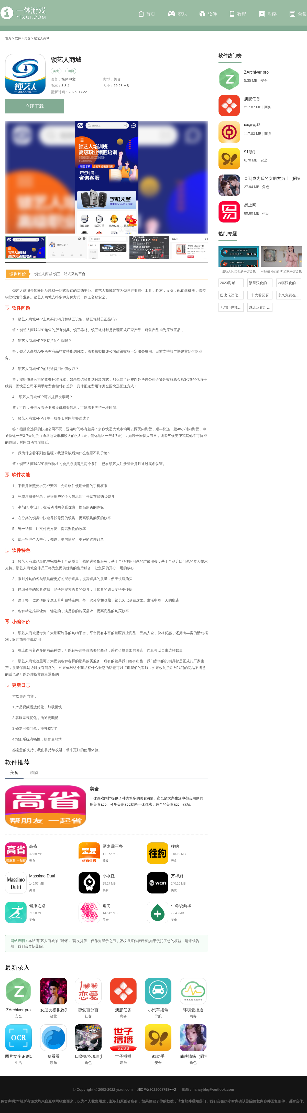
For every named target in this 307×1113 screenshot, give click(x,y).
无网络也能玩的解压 (232, 307)
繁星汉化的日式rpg (260, 283)
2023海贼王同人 (232, 283)
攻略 (268, 14)
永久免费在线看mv (289, 295)
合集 (298, 14)
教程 (238, 14)
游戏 (177, 13)
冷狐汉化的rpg (289, 283)
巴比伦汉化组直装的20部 (232, 295)
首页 (147, 14)
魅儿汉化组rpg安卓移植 (260, 307)
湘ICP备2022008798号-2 (156, 1089)
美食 (27, 38)
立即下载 (34, 106)
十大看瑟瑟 (260, 295)
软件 (208, 14)
